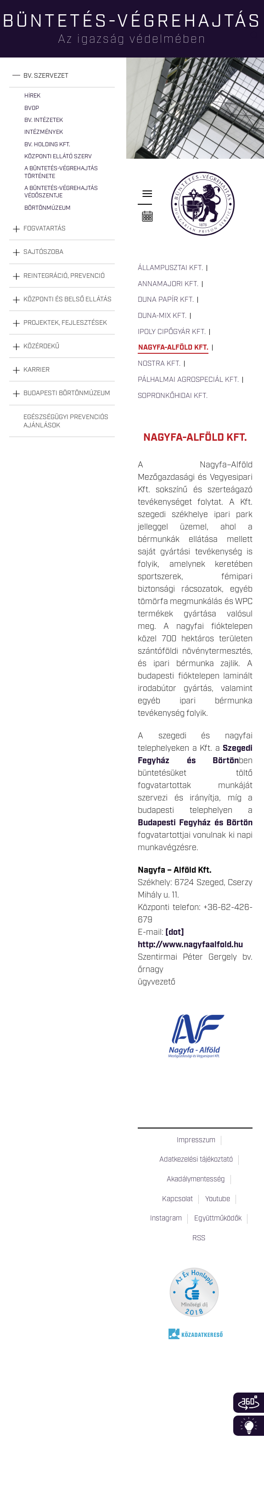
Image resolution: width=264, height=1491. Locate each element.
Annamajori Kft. (168, 284)
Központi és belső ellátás (67, 299)
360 (248, 1403)
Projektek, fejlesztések (65, 323)
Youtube (217, 1199)
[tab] (62, 76)
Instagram (166, 1218)
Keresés (257, 39)
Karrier (36, 370)
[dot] (174, 932)
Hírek (32, 96)
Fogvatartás (44, 229)
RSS (198, 1238)
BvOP (31, 108)
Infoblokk (248, 1426)
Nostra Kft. (159, 363)
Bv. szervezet (45, 76)
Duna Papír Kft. (166, 300)
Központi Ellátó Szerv (58, 157)
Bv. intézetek (43, 120)
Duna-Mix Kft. (162, 316)
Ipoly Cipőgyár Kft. (172, 332)
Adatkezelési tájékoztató (196, 1159)
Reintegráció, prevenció (64, 276)
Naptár (147, 216)
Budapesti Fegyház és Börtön (195, 823)
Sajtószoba (43, 252)
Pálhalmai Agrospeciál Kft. (188, 380)
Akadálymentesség (196, 1179)
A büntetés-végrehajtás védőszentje (61, 192)
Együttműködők (218, 1218)
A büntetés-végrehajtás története (61, 172)
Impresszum (196, 1140)
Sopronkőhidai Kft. (173, 396)
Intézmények (43, 132)
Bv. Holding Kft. (47, 145)
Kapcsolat (177, 1199)
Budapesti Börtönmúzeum (66, 393)
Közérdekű (41, 346)
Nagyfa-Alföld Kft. (173, 347)
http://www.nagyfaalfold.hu (190, 944)
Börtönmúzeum (47, 208)
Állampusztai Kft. (170, 268)
